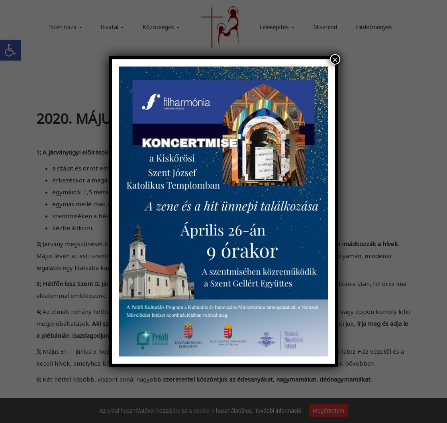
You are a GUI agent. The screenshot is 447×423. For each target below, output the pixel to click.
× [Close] (335, 59)
